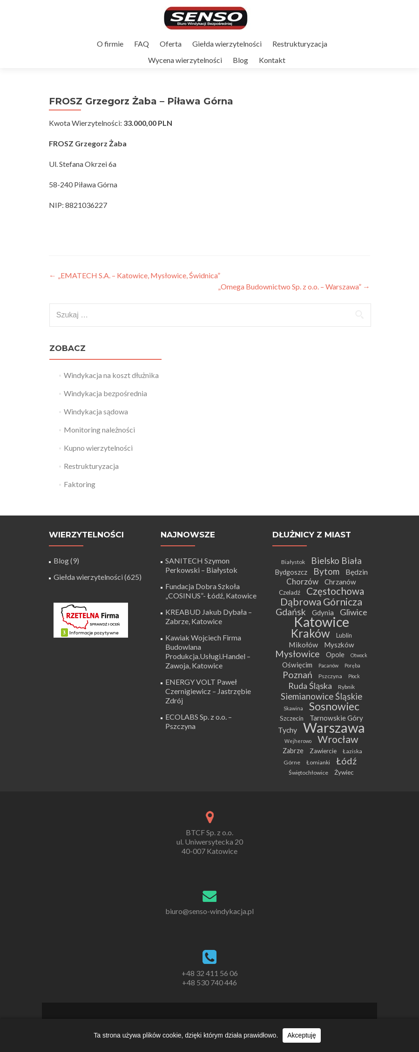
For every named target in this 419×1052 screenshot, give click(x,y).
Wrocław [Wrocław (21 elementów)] (338, 739)
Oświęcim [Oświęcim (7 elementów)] (297, 664)
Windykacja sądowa (96, 411)
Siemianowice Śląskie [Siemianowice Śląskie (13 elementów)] (321, 696)
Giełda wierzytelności (227, 43)
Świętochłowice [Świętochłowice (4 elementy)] (308, 772)
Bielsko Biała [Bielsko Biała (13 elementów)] (336, 560)
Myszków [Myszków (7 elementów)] (339, 644)
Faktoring (79, 484)
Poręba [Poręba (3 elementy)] (352, 665)
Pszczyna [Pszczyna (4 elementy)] (330, 676)
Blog (240, 59)
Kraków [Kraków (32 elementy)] (310, 633)
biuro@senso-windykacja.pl (209, 911)
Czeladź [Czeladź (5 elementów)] (289, 592)
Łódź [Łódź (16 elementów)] (346, 760)
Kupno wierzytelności (98, 447)
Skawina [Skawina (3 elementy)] (293, 708)
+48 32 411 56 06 (210, 973)
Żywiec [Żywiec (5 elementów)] (344, 772)
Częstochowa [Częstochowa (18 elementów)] (335, 591)
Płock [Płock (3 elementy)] (354, 676)
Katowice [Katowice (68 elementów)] (321, 621)
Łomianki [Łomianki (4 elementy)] (318, 762)
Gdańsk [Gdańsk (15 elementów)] (291, 611)
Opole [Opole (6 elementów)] (335, 655)
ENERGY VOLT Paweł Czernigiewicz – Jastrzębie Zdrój (208, 691)
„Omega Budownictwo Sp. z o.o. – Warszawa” (294, 286)
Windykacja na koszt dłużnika (111, 375)
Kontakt (272, 59)
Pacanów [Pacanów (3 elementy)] (328, 665)
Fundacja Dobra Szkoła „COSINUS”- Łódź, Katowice (211, 591)
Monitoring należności (99, 429)
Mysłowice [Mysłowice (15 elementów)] (297, 653)
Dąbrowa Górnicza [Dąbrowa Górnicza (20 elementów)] (321, 602)
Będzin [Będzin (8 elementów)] (356, 571)
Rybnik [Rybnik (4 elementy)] (346, 686)
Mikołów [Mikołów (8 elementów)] (303, 644)
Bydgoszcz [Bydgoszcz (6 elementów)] (291, 572)
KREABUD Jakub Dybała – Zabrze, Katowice (208, 616)
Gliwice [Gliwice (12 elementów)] (353, 612)
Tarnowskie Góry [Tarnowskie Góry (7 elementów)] (336, 718)
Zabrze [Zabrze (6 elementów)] (293, 751)
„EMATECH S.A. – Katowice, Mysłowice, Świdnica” (134, 275)
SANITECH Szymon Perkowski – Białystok (201, 565)
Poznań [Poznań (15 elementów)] (297, 674)
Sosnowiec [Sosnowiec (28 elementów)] (334, 706)
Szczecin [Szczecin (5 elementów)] (292, 718)
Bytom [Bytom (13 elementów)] (326, 571)
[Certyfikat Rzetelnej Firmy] (91, 619)
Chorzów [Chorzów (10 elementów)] (302, 581)
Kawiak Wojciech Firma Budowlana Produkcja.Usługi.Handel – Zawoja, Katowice (207, 651)
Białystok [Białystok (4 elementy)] (293, 561)
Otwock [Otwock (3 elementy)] (359, 655)
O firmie (110, 43)
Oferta (171, 43)
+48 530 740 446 (209, 982)
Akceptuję (301, 1035)
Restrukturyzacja (299, 43)
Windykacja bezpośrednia (105, 393)
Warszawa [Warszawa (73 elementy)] (334, 727)
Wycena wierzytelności (185, 59)
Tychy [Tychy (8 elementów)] (287, 729)
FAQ (141, 43)
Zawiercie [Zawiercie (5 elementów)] (323, 751)
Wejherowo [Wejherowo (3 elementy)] (297, 741)
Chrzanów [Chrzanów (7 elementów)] (340, 582)
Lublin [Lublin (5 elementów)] (344, 635)
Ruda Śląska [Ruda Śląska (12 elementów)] (310, 686)
